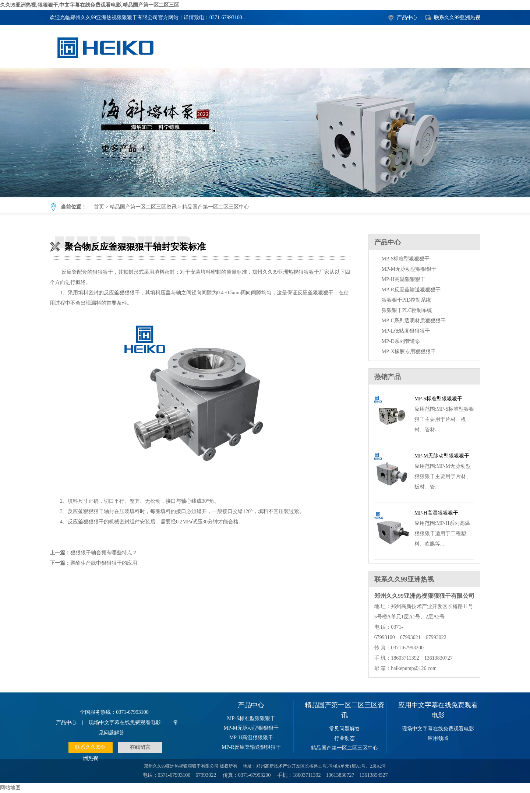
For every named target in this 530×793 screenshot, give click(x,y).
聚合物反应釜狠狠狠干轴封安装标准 (265, 132)
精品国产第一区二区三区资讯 (143, 207)
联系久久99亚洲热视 (457, 17)
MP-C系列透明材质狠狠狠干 (414, 320)
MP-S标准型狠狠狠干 (406, 259)
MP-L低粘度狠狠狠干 (406, 331)
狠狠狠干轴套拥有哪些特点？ (103, 552)
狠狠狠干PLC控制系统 (407, 310)
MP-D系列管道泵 (401, 341)
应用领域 (438, 738)
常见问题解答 (344, 728)
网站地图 (10, 787)
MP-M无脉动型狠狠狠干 (409, 269)
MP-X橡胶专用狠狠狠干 (409, 351)
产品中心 (407, 17)
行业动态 (344, 738)
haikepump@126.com (414, 668)
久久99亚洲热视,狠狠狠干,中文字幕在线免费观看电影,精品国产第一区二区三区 (89, 5)
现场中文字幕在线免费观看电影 (125, 722)
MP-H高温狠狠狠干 (403, 279)
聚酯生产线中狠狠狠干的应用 (103, 563)
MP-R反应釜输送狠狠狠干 (411, 289)
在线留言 (140, 747)
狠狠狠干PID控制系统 (406, 300)
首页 (99, 207)
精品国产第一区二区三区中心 (215, 207)
